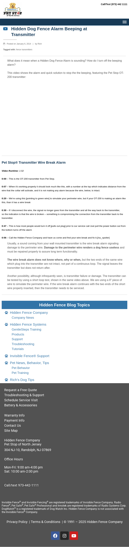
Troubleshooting (23, 344)
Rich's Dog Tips (19, 380)
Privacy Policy (17, 522)
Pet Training (20, 373)
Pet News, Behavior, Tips (27, 363)
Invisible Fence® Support (27, 356)
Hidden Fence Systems (25, 324)
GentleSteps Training (26, 329)
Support (17, 339)
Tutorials (18, 349)
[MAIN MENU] (125, 22)
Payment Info (14, 420)
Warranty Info (14, 415)
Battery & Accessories (20, 405)
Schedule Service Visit (21, 400)
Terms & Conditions (46, 522)
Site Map (11, 431)
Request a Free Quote (20, 390)
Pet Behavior (21, 368)
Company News (23, 317)
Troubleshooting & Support (24, 395)
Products (18, 334)
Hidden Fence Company (26, 312)
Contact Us (12, 425)
